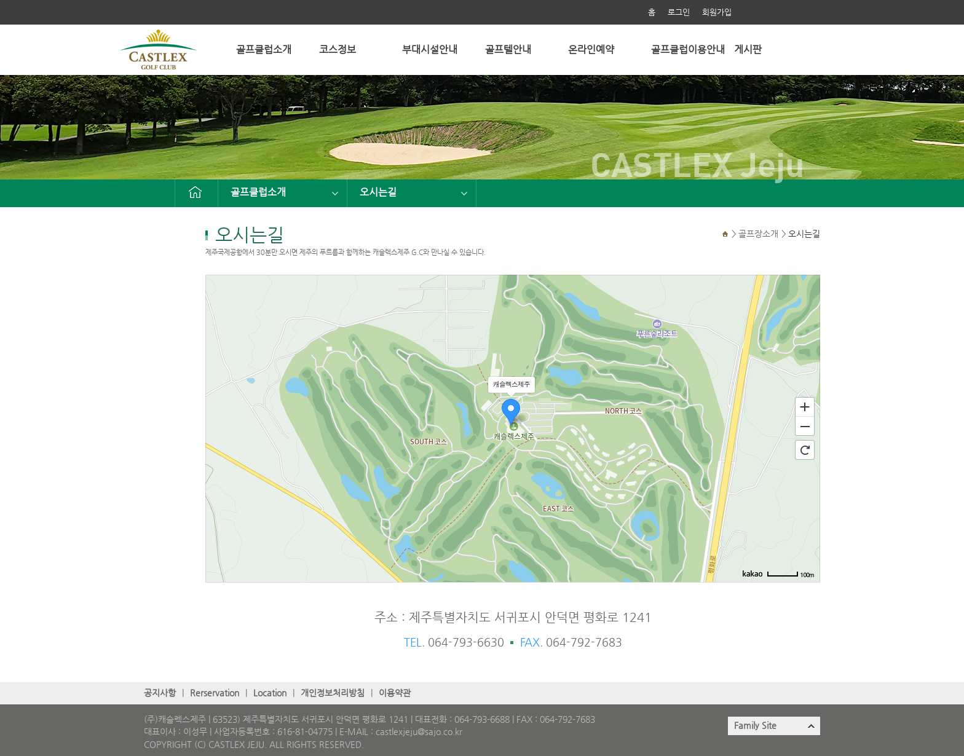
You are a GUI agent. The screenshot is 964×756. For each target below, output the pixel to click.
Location (269, 693)
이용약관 (395, 693)
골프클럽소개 (263, 49)
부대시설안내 (429, 49)
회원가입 (717, 12)
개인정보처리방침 (333, 693)
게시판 (748, 49)
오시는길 (378, 192)
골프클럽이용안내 (688, 49)
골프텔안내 (508, 49)
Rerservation (214, 693)
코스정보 (337, 49)
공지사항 (160, 693)
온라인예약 (591, 49)
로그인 (679, 12)
